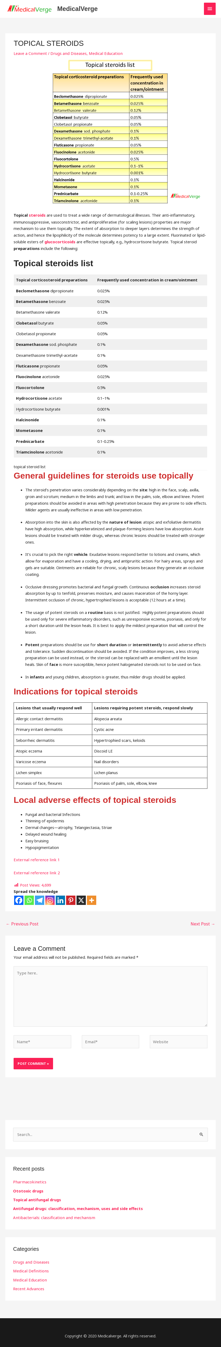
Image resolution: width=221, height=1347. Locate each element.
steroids (37, 216)
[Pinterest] (70, 900)
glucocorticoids (60, 242)
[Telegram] (39, 900)
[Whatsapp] (29, 900)
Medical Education (103, 54)
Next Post (203, 924)
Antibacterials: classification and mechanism (52, 1215)
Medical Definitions (30, 1268)
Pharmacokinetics (28, 1180)
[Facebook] (18, 900)
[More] (91, 900)
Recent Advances (28, 1286)
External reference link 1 (35, 860)
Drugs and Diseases (67, 54)
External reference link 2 (35, 873)
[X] (81, 900)
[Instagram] (50, 900)
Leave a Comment (30, 54)
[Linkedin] (60, 900)
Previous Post (20, 924)
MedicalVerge (83, 9)
